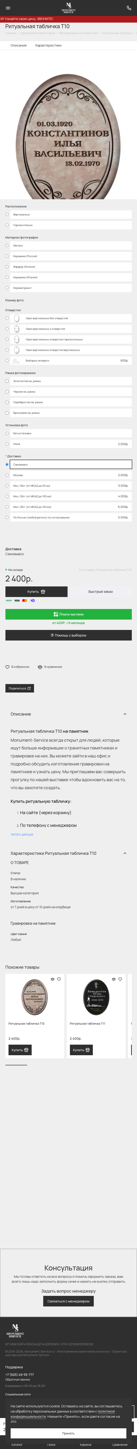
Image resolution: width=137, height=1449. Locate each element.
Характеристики (48, 45)
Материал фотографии (21, 237)
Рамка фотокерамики (20, 373)
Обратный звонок (17, 1379)
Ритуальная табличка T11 (87, 1024)
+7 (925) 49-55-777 (19, 1375)
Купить (20, 1050)
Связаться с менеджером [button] (68, 1301)
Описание (19, 45)
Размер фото (14, 300)
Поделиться (20, 688)
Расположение (16, 206)
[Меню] (8, 8)
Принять (68, 1433)
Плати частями (68, 614)
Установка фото (16, 425)
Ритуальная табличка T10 (26, 1024)
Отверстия (13, 310)
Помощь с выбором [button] (68, 635)
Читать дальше (22, 834)
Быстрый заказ (101, 591)
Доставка (14, 456)
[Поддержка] (129, 8)
